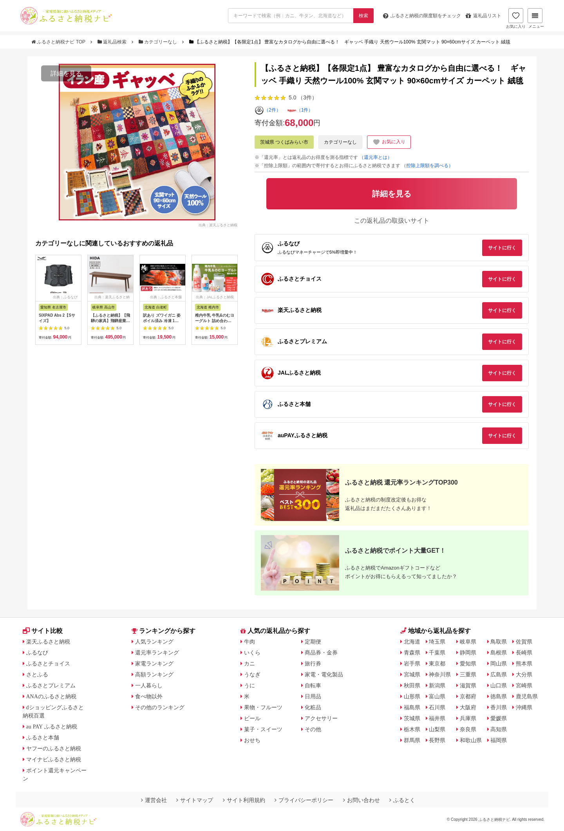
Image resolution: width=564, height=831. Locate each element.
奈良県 (468, 729)
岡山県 (498, 663)
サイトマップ (194, 800)
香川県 (498, 707)
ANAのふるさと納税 (51, 696)
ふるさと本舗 (42, 737)
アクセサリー (321, 718)
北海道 (412, 641)
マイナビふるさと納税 (53, 759)
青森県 (412, 652)
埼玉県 (437, 641)
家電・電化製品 (324, 674)
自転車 (313, 685)
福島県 (412, 707)
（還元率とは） (375, 157)
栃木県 (412, 729)
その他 (313, 729)
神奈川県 (440, 674)
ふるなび (37, 652)
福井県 (437, 718)
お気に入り (516, 18)
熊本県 (524, 663)
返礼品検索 (113, 42)
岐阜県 (468, 641)
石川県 (437, 707)
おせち (252, 740)
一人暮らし (149, 685)
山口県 (498, 685)
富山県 (437, 696)
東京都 (437, 663)
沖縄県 (524, 707)
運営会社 (154, 800)
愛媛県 (498, 718)
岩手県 (412, 663)
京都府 (468, 696)
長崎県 (524, 652)
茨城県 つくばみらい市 (284, 142)
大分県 (524, 674)
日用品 (313, 696)
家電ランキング (154, 663)
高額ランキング (154, 674)
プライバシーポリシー (304, 800)
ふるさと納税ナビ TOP (59, 42)
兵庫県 (468, 718)
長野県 (437, 740)
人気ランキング (154, 641)
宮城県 (412, 674)
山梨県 (437, 729)
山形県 (412, 696)
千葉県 (437, 652)
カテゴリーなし (159, 42)
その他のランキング (159, 707)
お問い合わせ (361, 800)
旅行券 (313, 663)
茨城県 (412, 718)
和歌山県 (471, 740)
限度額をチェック (422, 16)
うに (249, 685)
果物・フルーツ (263, 707)
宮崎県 (524, 685)
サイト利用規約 (244, 800)
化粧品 (313, 707)
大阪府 (468, 707)
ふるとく (402, 800)
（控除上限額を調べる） (427, 165)
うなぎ (252, 674)
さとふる (37, 674)
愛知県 (468, 663)
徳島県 (498, 696)
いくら (252, 652)
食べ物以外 (149, 696)
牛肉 (249, 641)
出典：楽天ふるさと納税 (218, 225)
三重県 (468, 674)
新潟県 (437, 685)
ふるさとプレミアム (51, 685)
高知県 (498, 729)
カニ (249, 663)
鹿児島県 (527, 696)
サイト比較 (43, 630)
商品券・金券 (321, 652)
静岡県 (468, 652)
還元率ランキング (157, 652)
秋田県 (412, 685)
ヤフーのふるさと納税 (53, 748)
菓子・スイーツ (263, 729)
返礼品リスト (483, 16)
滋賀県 (468, 685)
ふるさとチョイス (48, 663)
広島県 (498, 674)
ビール (252, 718)
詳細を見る (66, 73)
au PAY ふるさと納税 (52, 726)
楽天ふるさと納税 (48, 641)
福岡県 (498, 740)
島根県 (498, 652)
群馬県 (412, 740)
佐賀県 (524, 641)
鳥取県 (498, 641)
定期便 (313, 641)
